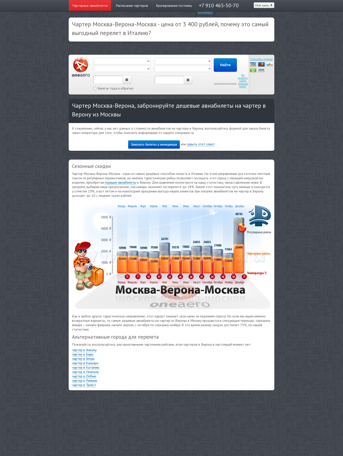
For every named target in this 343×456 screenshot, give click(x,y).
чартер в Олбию (84, 376)
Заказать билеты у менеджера (154, 144)
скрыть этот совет (201, 144)
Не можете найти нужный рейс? (243, 80)
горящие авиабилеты (120, 182)
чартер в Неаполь (85, 372)
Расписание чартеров (132, 5)
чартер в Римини (84, 380)
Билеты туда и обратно (113, 88)
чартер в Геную (83, 358)
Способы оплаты (261, 59)
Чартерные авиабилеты (90, 5)
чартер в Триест (84, 385)
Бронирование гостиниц (174, 5)
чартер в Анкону (84, 350)
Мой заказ (264, 5)
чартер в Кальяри (85, 363)
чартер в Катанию (85, 367)
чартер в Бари (82, 354)
